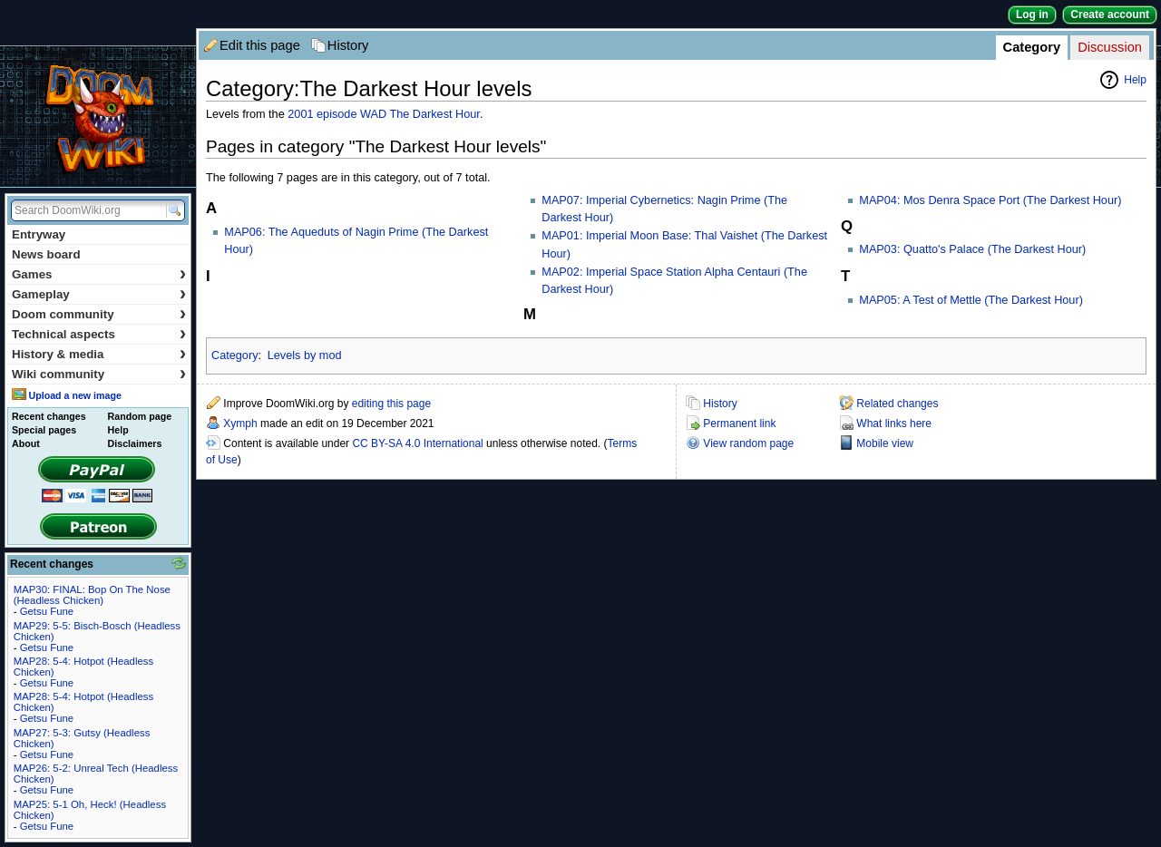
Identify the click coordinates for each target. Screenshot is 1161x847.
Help (1135, 79)
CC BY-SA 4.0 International (417, 443)
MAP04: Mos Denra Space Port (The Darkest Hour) (990, 200)
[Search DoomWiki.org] (86, 210)
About (26, 443)
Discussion (1110, 47)
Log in (1032, 14)
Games (99, 274)
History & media (99, 354)
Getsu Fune (47, 611)
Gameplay (99, 294)
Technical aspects (99, 334)
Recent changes (49, 416)
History (348, 45)
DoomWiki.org (98, 116)
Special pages (44, 429)
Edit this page (260, 45)
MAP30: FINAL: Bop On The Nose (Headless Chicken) (92, 595)
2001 (300, 114)
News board (46, 254)
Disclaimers (135, 443)
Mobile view (884, 443)
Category (1032, 47)
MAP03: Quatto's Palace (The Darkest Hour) (972, 249)
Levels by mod (305, 355)
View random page (748, 443)
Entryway (38, 234)
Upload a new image (74, 395)
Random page (139, 416)
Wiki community (99, 374)
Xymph (240, 423)
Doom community (99, 314)
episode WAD (351, 114)
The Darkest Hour (434, 114)
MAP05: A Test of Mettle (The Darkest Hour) (971, 300)
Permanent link (739, 423)
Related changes (897, 403)
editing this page (391, 403)
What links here (894, 423)
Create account (1109, 14)
